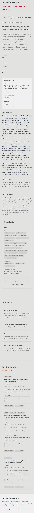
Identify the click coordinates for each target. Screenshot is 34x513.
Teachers (25, 6)
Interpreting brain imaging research (13, 248)
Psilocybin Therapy (10, 17)
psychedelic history (20, 233)
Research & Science (20, 263)
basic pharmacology (9, 233)
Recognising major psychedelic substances (14, 245)
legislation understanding (22, 238)
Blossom (6, 9)
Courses (4, 6)
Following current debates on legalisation (14, 255)
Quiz (9, 6)
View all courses (7, 370)
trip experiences (22, 235)
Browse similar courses (17, 284)
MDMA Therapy (19, 405)
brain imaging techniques (10, 235)
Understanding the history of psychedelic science (16, 250)
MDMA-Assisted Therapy (10, 258)
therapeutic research (9, 238)
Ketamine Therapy (9, 405)
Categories (15, 6)
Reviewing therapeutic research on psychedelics (15, 253)
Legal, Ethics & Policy (9, 266)
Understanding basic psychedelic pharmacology (15, 243)
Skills (20, 6)
